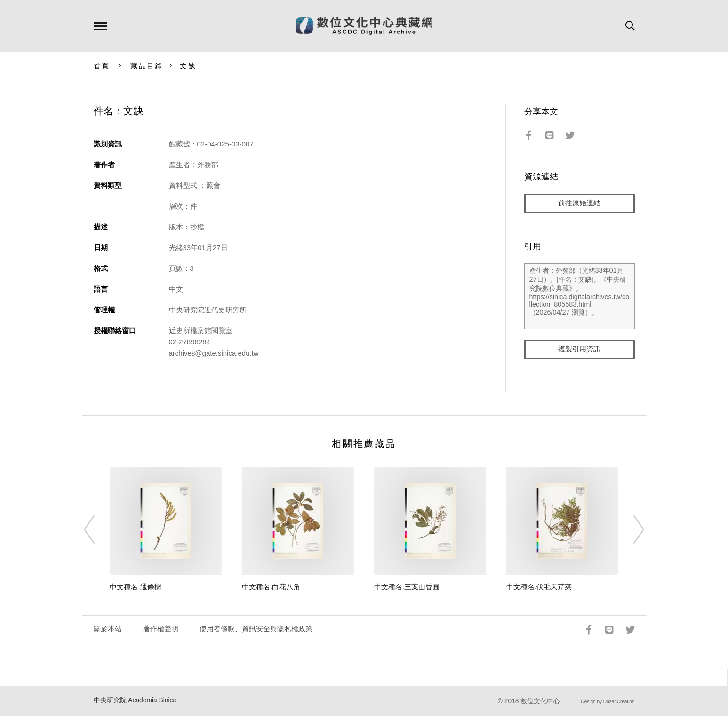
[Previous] (97, 529)
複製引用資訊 (579, 349)
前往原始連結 (579, 203)
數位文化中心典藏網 (364, 26)
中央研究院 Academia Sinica (135, 700)
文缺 (188, 66)
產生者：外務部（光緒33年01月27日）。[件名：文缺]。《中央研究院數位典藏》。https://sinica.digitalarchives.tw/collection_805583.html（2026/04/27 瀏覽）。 (579, 296)
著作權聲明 (160, 629)
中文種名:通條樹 (135, 587)
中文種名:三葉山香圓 (407, 587)
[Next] (630, 529)
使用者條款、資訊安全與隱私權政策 (256, 629)
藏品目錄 (146, 66)
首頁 (102, 66)
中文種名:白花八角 (271, 587)
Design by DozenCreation (608, 701)
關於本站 (108, 629)
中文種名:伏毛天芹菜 (539, 587)
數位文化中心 (540, 701)
